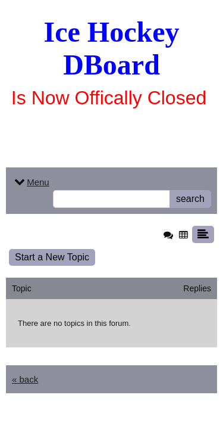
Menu (30, 182)
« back (25, 379)
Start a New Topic (52, 257)
